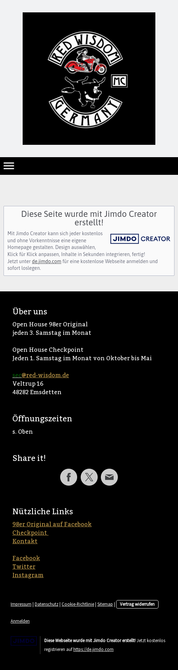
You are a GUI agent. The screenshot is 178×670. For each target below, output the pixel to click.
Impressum (21, 604)
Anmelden (20, 621)
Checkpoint (30, 533)
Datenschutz (46, 604)
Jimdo (24, 641)
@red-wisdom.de (45, 375)
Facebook (26, 558)
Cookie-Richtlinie (78, 604)
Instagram (28, 575)
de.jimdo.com (46, 261)
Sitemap (105, 604)
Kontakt (25, 541)
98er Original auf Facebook (52, 524)
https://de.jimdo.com (93, 649)
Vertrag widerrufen (137, 604)
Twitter (23, 567)
